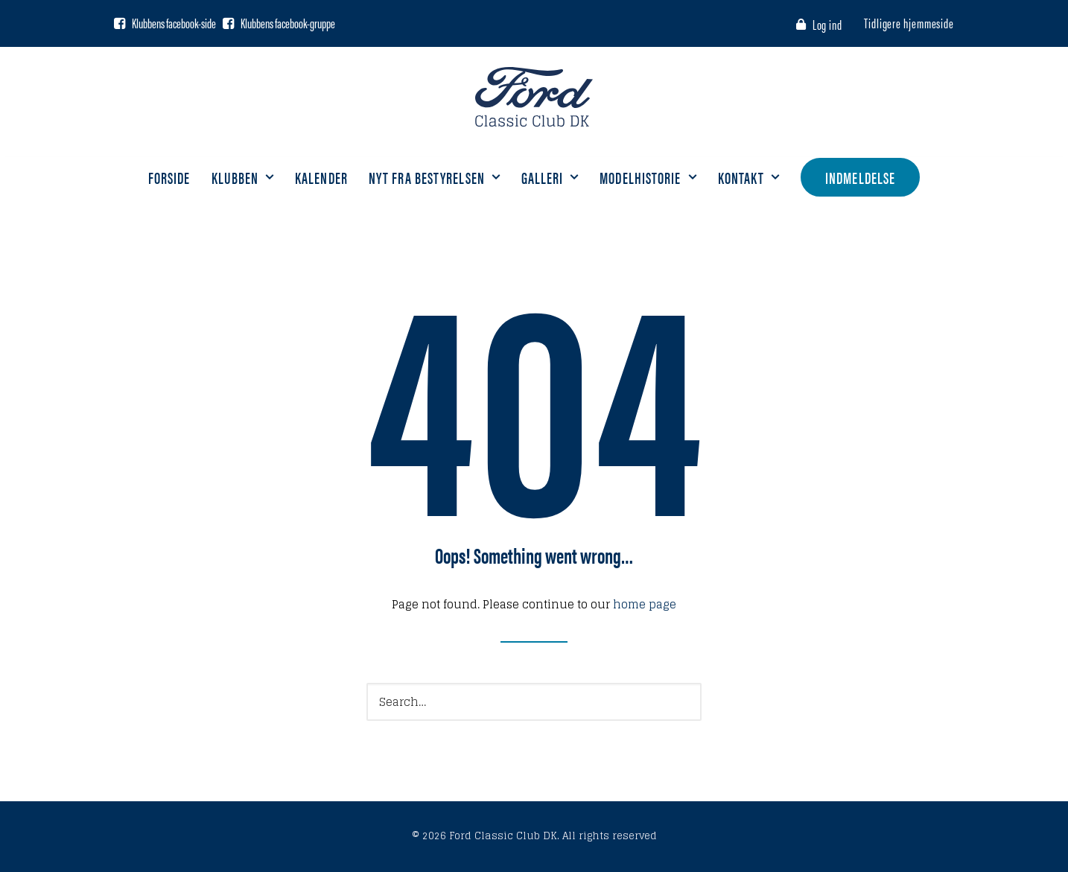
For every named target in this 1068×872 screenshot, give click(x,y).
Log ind (827, 24)
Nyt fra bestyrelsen (434, 176)
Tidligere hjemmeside (909, 22)
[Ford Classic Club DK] (533, 97)
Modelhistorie (648, 176)
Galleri (550, 176)
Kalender (321, 176)
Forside (169, 176)
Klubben (243, 176)
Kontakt (749, 176)
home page (644, 604)
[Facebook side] (119, 23)
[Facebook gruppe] (228, 23)
